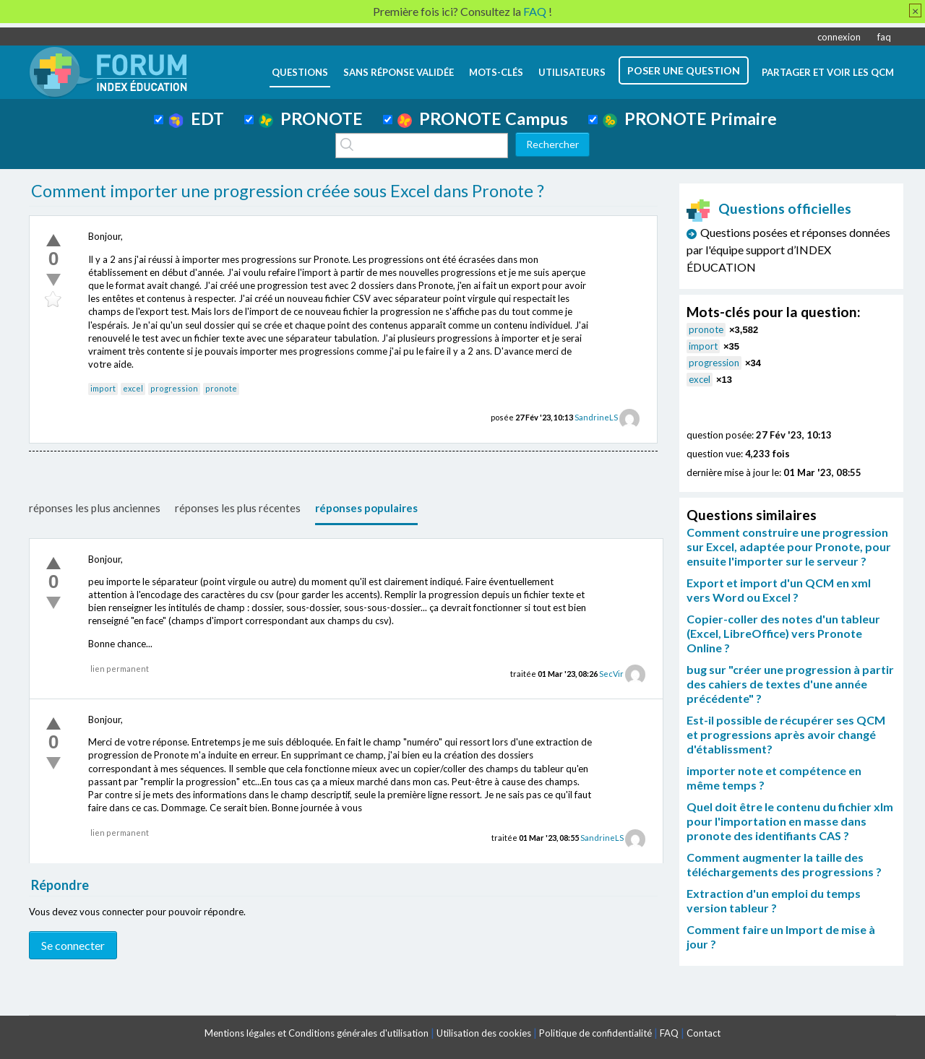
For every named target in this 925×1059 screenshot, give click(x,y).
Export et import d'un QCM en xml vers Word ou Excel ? (779, 590)
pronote (221, 388)
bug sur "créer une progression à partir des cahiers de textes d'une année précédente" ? (790, 683)
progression (174, 388)
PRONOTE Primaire (690, 118)
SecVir (611, 673)
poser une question (683, 70)
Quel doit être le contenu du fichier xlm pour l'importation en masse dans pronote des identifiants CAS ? (790, 821)
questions (300, 72)
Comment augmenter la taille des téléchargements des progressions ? (784, 864)
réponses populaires (366, 507)
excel (133, 388)
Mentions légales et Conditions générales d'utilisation (317, 1033)
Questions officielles (769, 208)
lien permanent (119, 668)
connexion (839, 37)
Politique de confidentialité (595, 1033)
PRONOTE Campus (482, 118)
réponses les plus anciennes (94, 507)
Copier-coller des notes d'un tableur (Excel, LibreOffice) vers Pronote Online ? (783, 633)
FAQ (669, 1033)
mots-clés (496, 72)
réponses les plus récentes (238, 507)
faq (884, 37)
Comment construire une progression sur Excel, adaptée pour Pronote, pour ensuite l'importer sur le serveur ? (789, 546)
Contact (703, 1033)
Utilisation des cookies (483, 1033)
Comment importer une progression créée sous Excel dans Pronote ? (287, 191)
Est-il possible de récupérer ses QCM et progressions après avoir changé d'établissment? (786, 734)
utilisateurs (572, 72)
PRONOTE (311, 118)
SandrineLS (596, 417)
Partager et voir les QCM (828, 72)
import (103, 388)
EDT (196, 118)
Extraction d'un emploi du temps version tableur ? (774, 900)
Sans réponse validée (398, 72)
